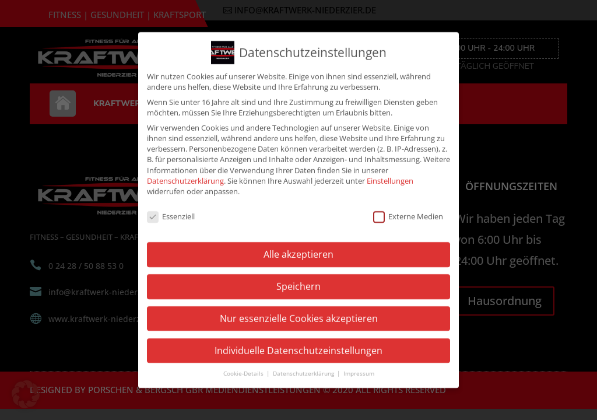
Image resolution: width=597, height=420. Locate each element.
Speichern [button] (298, 279)
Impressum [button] (358, 366)
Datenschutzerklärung (185, 173)
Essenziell (171, 209)
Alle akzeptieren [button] (298, 247)
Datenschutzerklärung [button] (304, 366)
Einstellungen (390, 173)
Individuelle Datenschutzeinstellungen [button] (298, 343)
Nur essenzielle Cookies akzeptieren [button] (299, 311)
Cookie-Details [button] (244, 366)
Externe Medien (408, 209)
